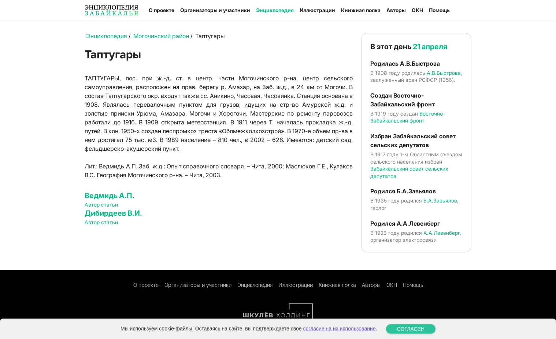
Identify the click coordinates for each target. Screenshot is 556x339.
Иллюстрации (317, 10)
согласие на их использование (339, 334)
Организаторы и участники (215, 10)
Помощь (439, 10)
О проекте (161, 10)
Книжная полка (361, 10)
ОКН (417, 10)
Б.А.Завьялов (440, 200)
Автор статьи (101, 204)
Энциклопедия (275, 10)
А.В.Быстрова (444, 73)
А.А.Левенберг (441, 233)
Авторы (396, 10)
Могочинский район (161, 36)
